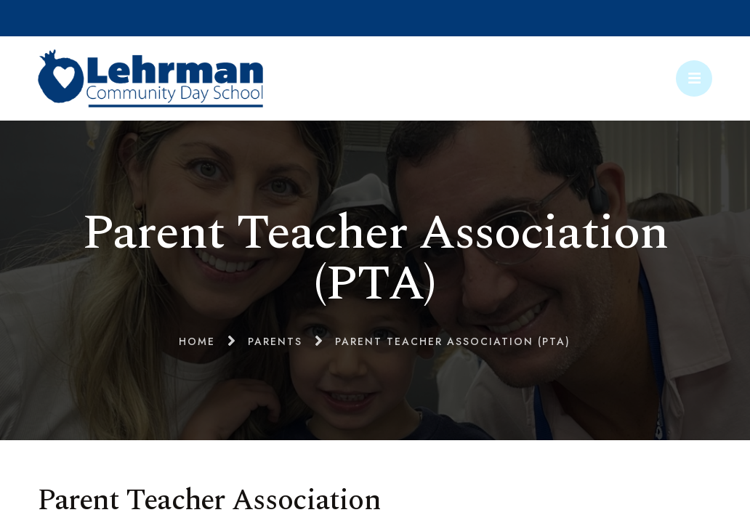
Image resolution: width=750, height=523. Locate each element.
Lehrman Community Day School (150, 78)
